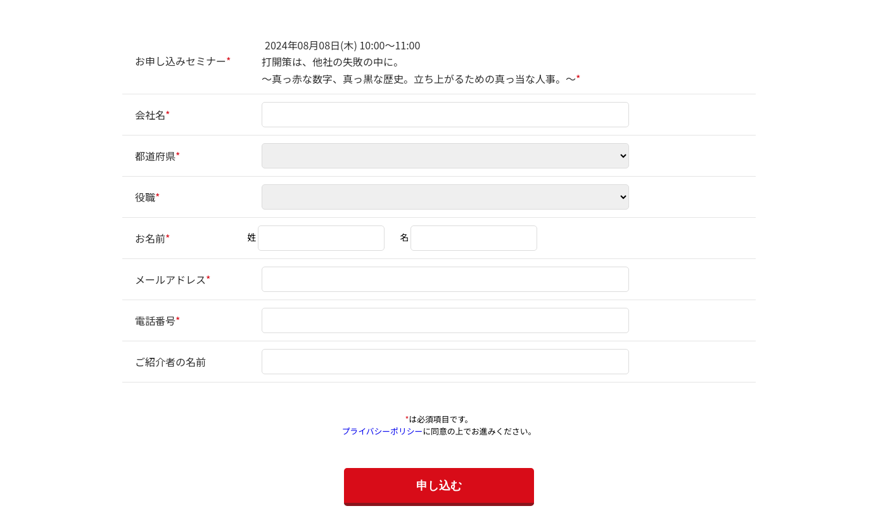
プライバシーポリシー (382, 431)
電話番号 (155, 320)
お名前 (150, 238)
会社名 (150, 114)
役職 (145, 197)
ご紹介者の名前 (170, 361)
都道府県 (155, 155)
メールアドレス (170, 279)
